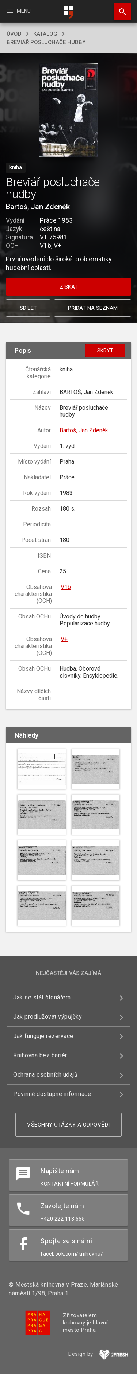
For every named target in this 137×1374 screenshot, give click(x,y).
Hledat (119, 8)
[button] (68, 111)
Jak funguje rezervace (43, 1036)
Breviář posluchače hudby (46, 42)
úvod (14, 34)
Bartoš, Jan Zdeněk (38, 206)
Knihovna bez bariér (40, 1055)
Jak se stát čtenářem (42, 997)
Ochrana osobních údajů (45, 1074)
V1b (66, 586)
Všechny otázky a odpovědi (68, 1124)
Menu (18, 11)
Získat (69, 287)
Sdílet (28, 308)
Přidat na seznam (93, 308)
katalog (45, 34)
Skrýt (105, 351)
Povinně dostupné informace (52, 1093)
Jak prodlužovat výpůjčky (47, 1016)
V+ (64, 639)
